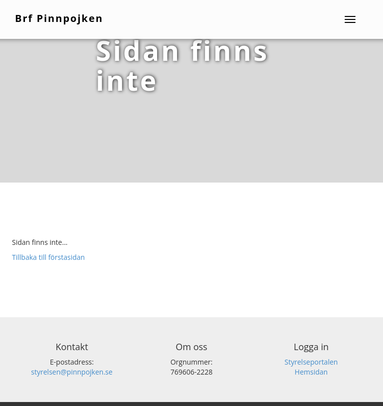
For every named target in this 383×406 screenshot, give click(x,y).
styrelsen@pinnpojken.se (71, 372)
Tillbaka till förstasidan (48, 257)
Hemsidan (311, 372)
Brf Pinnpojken (59, 18)
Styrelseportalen (311, 362)
